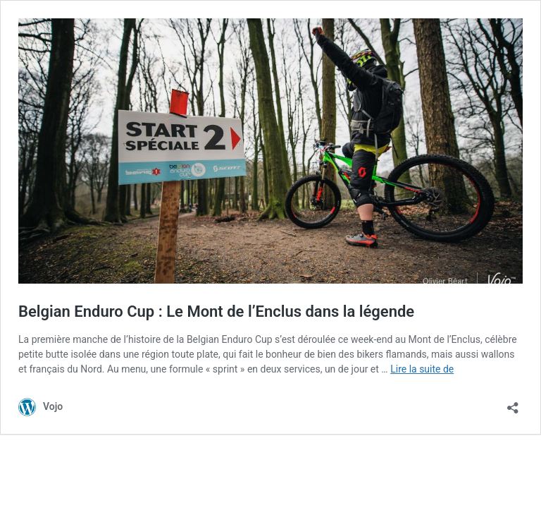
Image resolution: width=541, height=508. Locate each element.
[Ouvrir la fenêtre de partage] (513, 403)
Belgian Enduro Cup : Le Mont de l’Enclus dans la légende (216, 311)
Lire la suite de (422, 369)
